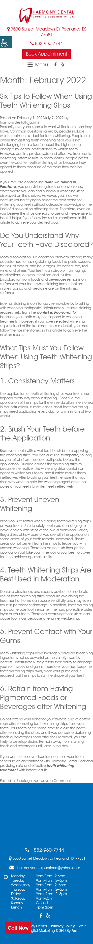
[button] (6, 42)
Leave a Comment (55, 780)
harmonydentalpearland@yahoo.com (44, 867)
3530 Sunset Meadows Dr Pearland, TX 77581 (46, 31)
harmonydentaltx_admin (20, 122)
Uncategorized (27, 780)
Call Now (18, 928)
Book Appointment (46, 54)
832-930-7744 (46, 43)
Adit (75, 930)
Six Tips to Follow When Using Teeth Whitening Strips (46, 100)
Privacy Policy (63, 926)
